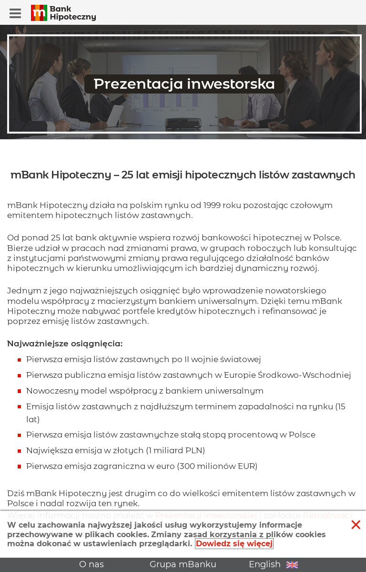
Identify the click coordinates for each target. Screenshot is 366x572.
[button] (15, 13)
